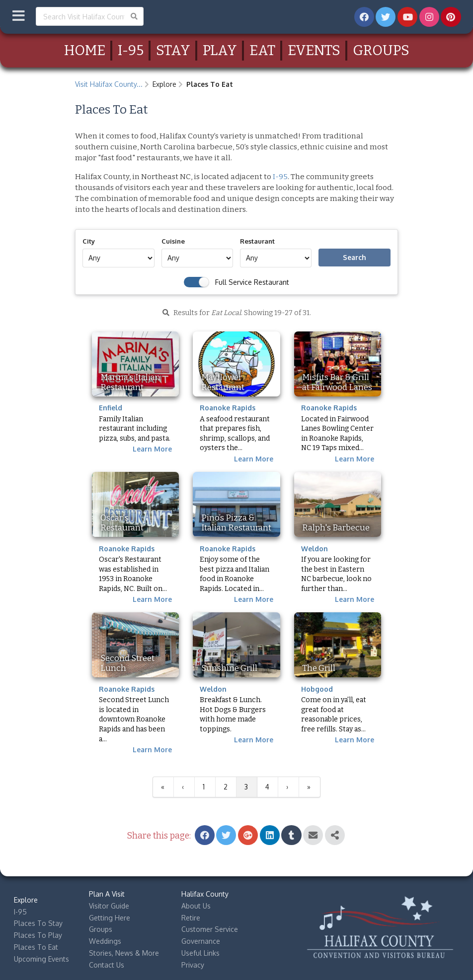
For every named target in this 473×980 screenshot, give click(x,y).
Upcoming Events (41, 959)
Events (314, 50)
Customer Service (209, 929)
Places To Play (38, 935)
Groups (381, 50)
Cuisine (173, 241)
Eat (262, 50)
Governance (200, 941)
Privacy (192, 965)
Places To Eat (36, 947)
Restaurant (257, 241)
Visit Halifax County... (109, 84)
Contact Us (106, 965)
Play (220, 50)
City (88, 241)
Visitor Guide (109, 906)
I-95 (131, 50)
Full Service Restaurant (252, 282)
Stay (173, 50)
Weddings (105, 941)
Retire (190, 918)
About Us (196, 906)
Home (84, 50)
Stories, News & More (124, 953)
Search (354, 257)
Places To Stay (38, 923)
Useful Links (200, 953)
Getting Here (109, 918)
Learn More (152, 449)
